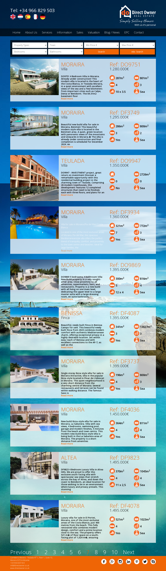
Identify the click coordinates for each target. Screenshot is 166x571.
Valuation (94, 32)
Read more (67, 98)
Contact (139, 32)
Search (101, 51)
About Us (31, 32)
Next (128, 552)
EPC (126, 32)
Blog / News (112, 32)
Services (47, 32)
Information (64, 32)
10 (114, 552)
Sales (80, 32)
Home (16, 32)
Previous (20, 552)
